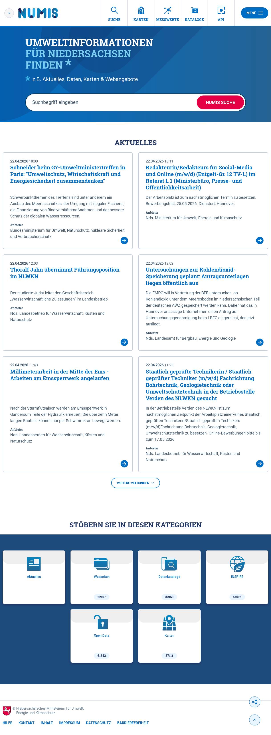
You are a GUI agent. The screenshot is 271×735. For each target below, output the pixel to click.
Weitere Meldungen (135, 483)
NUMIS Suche (220, 102)
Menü (255, 13)
